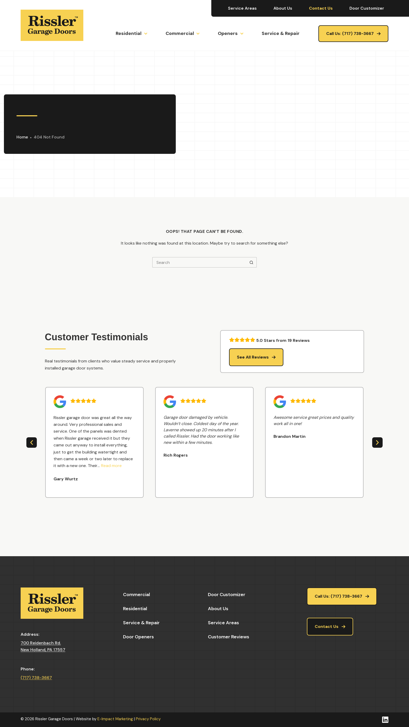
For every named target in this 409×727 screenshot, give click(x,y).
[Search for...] (199, 262)
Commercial (182, 33)
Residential (131, 33)
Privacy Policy (148, 719)
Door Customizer (366, 8)
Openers (230, 33)
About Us (282, 8)
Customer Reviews (228, 637)
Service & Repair (281, 33)
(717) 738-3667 (36, 677)
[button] (111, 465)
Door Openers (138, 637)
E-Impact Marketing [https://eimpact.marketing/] (115, 719)
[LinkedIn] (385, 720)
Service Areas (242, 8)
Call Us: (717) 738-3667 (350, 33)
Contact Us (321, 8)
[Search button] (251, 262)
